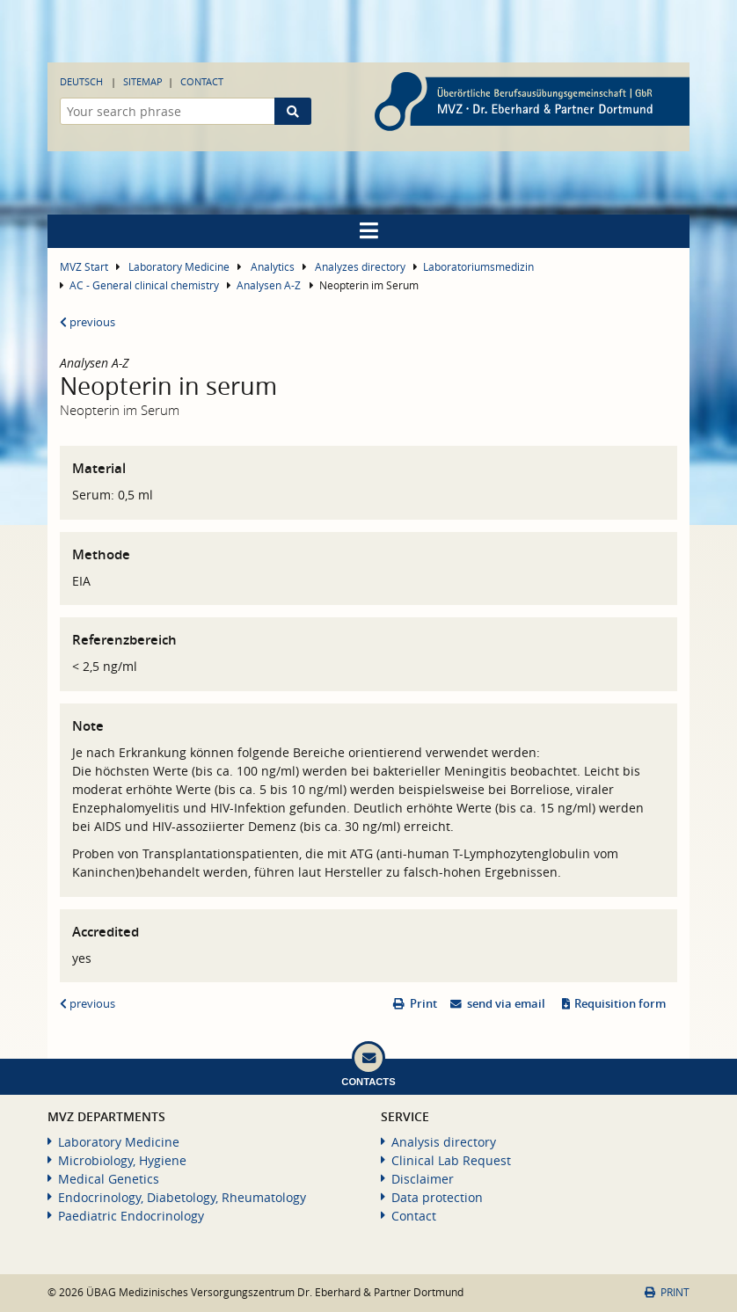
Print (423, 1003)
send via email (506, 1003)
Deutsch (81, 81)
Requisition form (620, 1003)
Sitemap (143, 81)
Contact (201, 81)
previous (87, 322)
